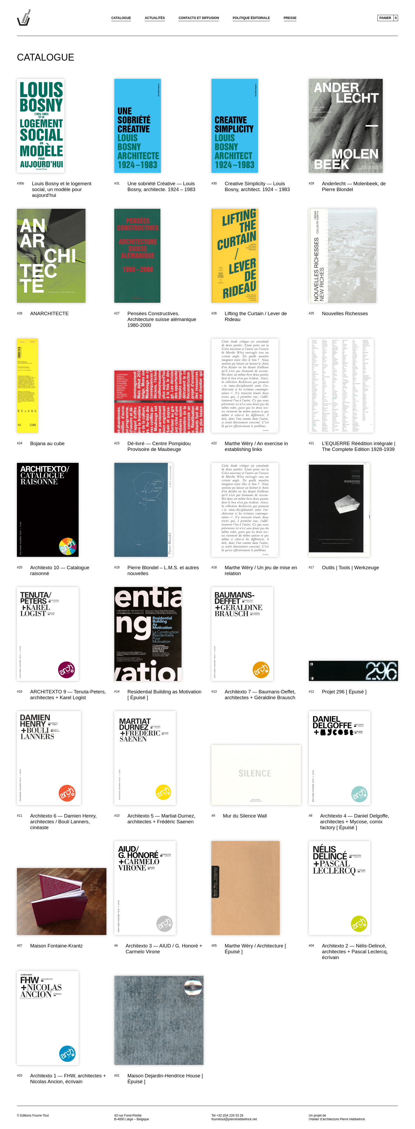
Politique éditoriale (251, 18)
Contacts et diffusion (199, 18)
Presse (290, 18)
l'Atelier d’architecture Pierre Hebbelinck (337, 1119)
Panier (385, 18)
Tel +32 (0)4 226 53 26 (227, 1115)
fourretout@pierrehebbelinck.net (234, 1119)
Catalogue (121, 18)
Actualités (155, 18)
